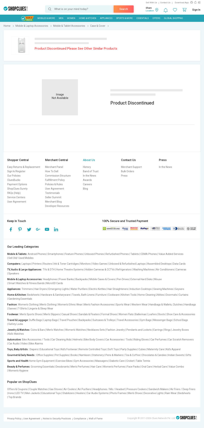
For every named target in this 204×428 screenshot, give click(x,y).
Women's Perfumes (114, 366)
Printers (36, 263)
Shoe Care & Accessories (181, 314)
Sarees (12, 308)
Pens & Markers (114, 355)
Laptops (26, 263)
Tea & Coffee (132, 355)
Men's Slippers (52, 314)
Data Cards (179, 263)
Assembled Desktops (159, 263)
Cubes (142, 349)
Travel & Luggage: (17, 320)
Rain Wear (171, 393)
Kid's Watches (16, 333)
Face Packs (133, 366)
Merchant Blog (53, 201)
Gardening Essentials (20, 298)
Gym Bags (146, 320)
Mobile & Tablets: (17, 254)
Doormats (171, 294)
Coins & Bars (38, 329)
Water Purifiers (79, 289)
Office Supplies (44, 355)
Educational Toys (49, 349)
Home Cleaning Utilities (151, 294)
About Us (89, 160)
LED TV (20, 393)
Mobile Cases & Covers (102, 279)
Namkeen (84, 355)
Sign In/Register (16, 171)
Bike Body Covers (94, 339)
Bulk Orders (127, 171)
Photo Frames (118, 393)
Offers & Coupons (17, 389)
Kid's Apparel (173, 349)
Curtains (183, 294)
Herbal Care (160, 366)
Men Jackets (32, 393)
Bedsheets (33, 294)
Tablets (134, 254)
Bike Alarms (36, 343)
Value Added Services (171, 254)
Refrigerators (123, 269)
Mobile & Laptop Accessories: (24, 279)
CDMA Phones (149, 254)
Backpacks (82, 279)
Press (124, 175)
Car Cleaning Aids (61, 339)
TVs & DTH (49, 269)
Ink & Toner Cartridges (66, 263)
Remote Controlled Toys (92, 349)
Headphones (50, 279)
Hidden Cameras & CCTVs (100, 269)
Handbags (190, 304)
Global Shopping (173, 18)
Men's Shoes (135, 393)
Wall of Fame (95, 418)
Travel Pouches (68, 320)
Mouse (158, 279)
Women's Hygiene (18, 370)
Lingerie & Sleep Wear (40, 308)
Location (150, 11)
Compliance (80, 418)
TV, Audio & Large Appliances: (24, 269)
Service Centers (16, 197)
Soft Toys (113, 349)
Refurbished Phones (117, 254)
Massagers (101, 360)
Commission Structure (58, 175)
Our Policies (14, 175)
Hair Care (96, 366)
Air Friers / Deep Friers (182, 389)
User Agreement (16, 201)
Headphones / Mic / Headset (109, 389)
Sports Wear (123, 304)
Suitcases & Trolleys (104, 320)
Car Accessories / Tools (118, 339)
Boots (161, 314)
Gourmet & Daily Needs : (21, 355)
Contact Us (165, 2)
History (87, 167)
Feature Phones (74, 254)
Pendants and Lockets (139, 329)
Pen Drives (123, 279)
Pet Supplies (62, 355)
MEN (61, 18)
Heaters (80, 393)
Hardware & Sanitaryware (55, 294)
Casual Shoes (69, 314)
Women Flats (126, 314)
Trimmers (27, 289)
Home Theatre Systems (70, 269)
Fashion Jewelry (115, 329)
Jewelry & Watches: (18, 329)
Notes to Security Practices (57, 418)
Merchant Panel (54, 167)
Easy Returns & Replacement (23, 167)
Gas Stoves (55, 389)
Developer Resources (57, 206)
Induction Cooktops (141, 289)
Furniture (101, 294)
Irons (11, 393)
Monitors (85, 263)
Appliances (106, 18)
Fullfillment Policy (55, 180)
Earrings (158, 329)
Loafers (152, 314)
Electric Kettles (97, 289)
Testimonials (52, 193)
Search (123, 9)
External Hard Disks (141, 279)
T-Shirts (22, 308)
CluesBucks (13, 180)
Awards (87, 180)
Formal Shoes (109, 314)
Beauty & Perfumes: (18, 366)
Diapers (34, 349)
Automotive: (14, 339)
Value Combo (176, 366)
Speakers (13, 273)
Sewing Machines (163, 289)
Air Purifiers (84, 389)
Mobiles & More (46, 18)
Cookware (114, 294)
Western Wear (139, 304)
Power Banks (66, 279)
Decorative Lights (153, 393)
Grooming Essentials (42, 366)
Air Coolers (70, 389)
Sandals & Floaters (89, 314)
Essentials (143, 18)
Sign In (196, 9)
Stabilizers (68, 393)
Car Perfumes (158, 339)
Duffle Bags (35, 320)
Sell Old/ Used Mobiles (21, 258)
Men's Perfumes (80, 366)
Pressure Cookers (137, 389)
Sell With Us (151, 2)
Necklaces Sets (96, 329)
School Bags (181, 320)
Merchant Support (131, 167)
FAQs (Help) (14, 193)
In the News (89, 175)
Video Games (99, 263)
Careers (87, 184)
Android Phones (37, 254)
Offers (156, 18)
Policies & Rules (54, 184)
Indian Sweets (176, 355)
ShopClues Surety (17, 188)
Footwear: (13, 314)
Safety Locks (15, 324)
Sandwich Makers (158, 389)
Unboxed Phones (94, 254)
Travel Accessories (127, 320)
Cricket (130, 360)
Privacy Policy (14, 418)
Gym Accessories (84, 360)
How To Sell (51, 171)
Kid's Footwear (69, 349)
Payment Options (17, 184)
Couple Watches (38, 389)
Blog (85, 188)
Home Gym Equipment (41, 360)
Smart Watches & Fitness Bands (26, 283)
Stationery (98, 355)
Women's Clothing (28, 304)
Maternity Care (155, 349)
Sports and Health (17, 360)
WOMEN (71, 18)
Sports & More (124, 18)
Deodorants (62, 366)
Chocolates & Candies (154, 355)
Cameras (181, 269)
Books (74, 355)
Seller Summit (53, 197)
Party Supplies (128, 349)
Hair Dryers (40, 289)
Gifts (188, 355)
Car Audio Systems (98, 393)
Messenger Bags (162, 320)
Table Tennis (143, 360)
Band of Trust (90, 171)
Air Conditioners (165, 269)
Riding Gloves (141, 339)
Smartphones (55, 254)
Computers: (14, 263)
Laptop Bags (51, 320)
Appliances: (14, 289)
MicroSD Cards (54, 283)
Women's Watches (75, 329)
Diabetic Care (117, 360)
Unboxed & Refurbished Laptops (127, 263)
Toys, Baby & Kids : (18, 349)
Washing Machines (143, 269)
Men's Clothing (48, 304)
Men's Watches (55, 329)
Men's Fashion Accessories (99, 304)
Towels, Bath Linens (83, 294)
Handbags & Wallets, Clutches (166, 304)
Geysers (179, 289)
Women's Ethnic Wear (70, 304)
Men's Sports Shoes (31, 314)
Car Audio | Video (18, 343)
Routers (47, 263)
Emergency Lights (59, 289)
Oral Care (146, 366)
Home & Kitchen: (17, 294)
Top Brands (14, 397)
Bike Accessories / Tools (36, 339)
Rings (167, 329)
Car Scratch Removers (181, 339)
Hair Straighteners (118, 289)
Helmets (77, 339)
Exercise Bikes (64, 360)
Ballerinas (140, 314)
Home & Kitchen (87, 18)
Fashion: (12, 304)
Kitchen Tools (128, 294)
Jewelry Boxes (180, 329)
